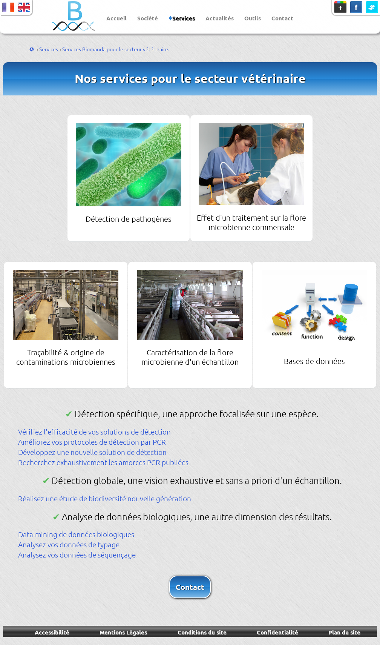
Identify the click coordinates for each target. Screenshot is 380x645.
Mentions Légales (123, 632)
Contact (282, 18)
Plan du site (344, 632)
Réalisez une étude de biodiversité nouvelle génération (104, 498)
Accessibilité (52, 632)
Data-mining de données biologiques (76, 534)
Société (147, 18)
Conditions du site (202, 632)
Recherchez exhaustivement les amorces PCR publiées (103, 462)
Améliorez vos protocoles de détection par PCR (92, 441)
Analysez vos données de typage (69, 544)
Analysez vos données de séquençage (77, 554)
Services (183, 18)
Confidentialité (277, 632)
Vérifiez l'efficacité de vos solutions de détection (94, 431)
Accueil (116, 18)
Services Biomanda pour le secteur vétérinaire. (115, 49)
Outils (252, 18)
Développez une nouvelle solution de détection (92, 451)
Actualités (219, 18)
